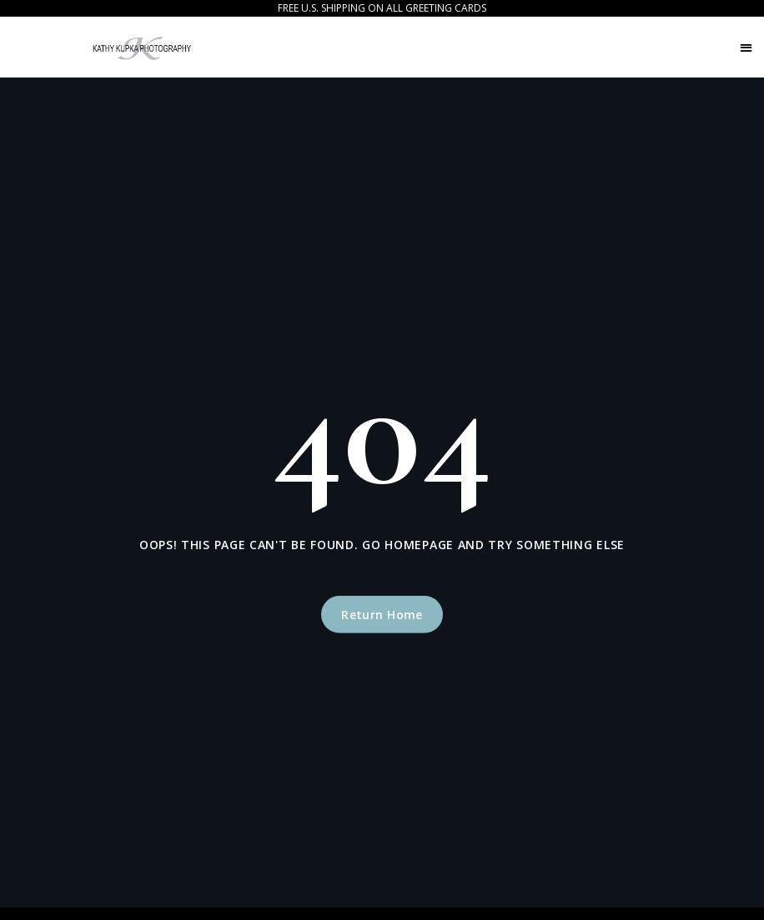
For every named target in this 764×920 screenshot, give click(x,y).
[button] (746, 47)
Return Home (382, 614)
